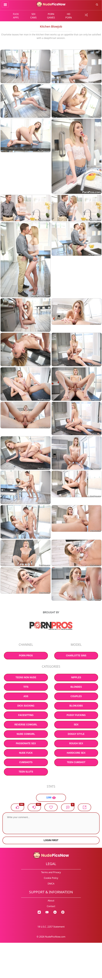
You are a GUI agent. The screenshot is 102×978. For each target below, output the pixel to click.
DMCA (51, 883)
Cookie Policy (51, 878)
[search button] (97, 4)
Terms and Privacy (51, 872)
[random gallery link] (86, 15)
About (51, 900)
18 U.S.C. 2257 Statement (51, 926)
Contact (51, 906)
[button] (67, 807)
